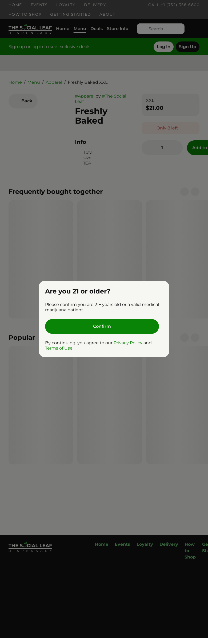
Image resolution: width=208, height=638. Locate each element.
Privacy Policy (128, 342)
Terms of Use (59, 348)
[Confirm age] (102, 326)
